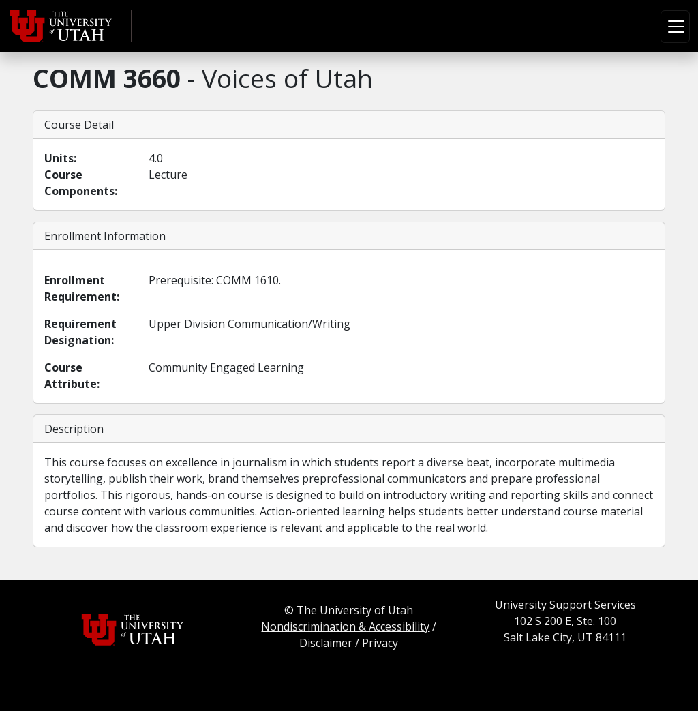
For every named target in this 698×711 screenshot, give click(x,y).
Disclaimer (325, 642)
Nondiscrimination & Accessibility (345, 626)
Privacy (380, 642)
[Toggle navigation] (675, 26)
